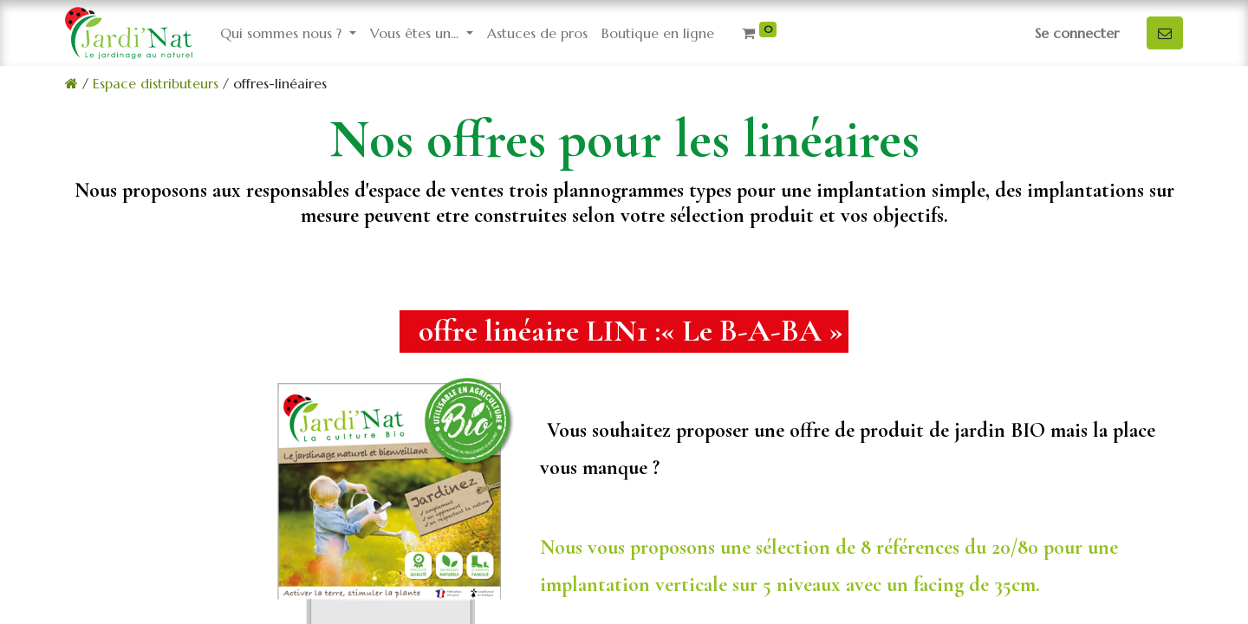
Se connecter (1077, 33)
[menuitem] (537, 33)
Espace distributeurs (155, 83)
